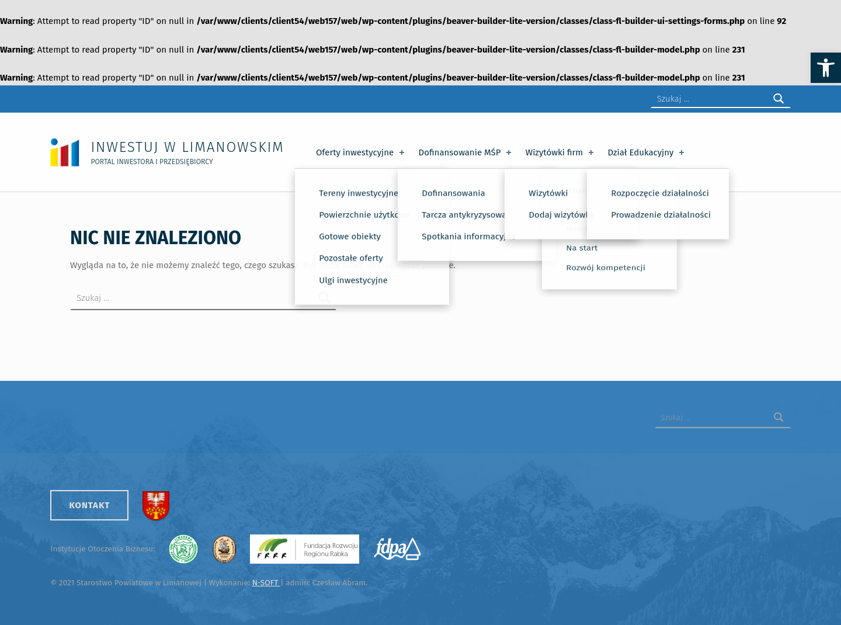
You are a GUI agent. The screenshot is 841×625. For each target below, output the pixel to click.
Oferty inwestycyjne (361, 152)
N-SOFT (266, 583)
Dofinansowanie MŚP (466, 152)
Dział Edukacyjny (647, 152)
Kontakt (89, 505)
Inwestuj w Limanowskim (187, 146)
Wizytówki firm (561, 152)
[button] (826, 68)
